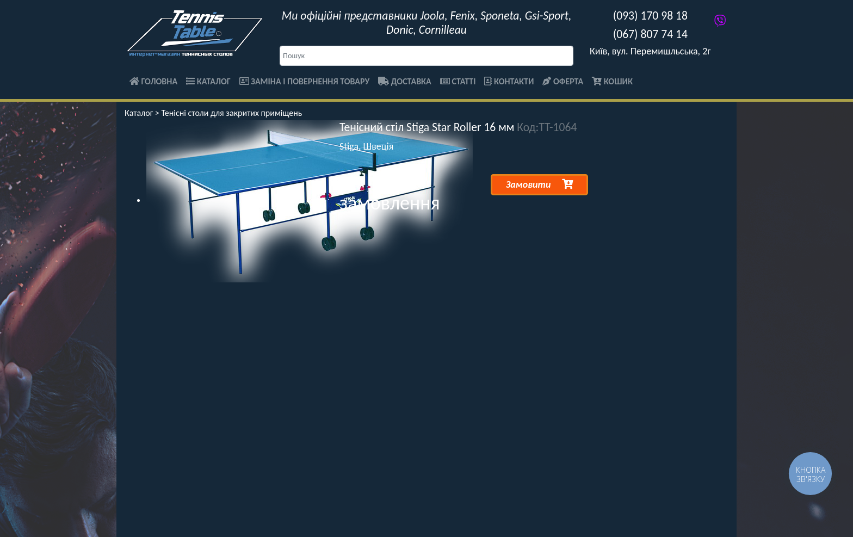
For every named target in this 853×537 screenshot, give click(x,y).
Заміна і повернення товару (304, 81)
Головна (153, 81)
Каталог (208, 81)
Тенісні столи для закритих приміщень (231, 113)
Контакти (509, 81)
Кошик (612, 81)
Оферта (562, 81)
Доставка (404, 81)
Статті (458, 81)
